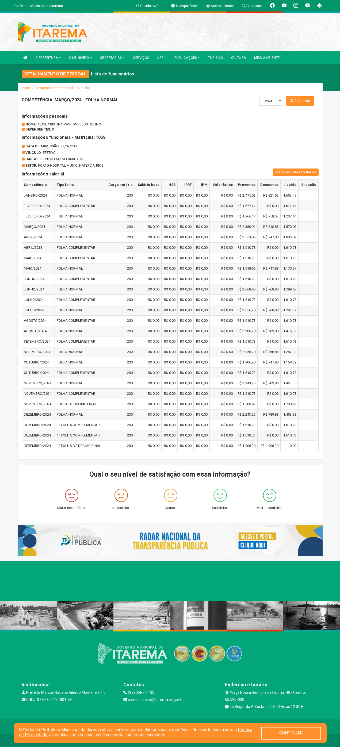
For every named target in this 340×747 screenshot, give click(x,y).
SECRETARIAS (112, 58)
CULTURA (238, 58)
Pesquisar (300, 101)
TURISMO (215, 58)
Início (26, 88)
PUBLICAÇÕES (187, 58)
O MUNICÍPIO (80, 58)
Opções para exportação (296, 172)
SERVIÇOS (141, 58)
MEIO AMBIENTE (267, 58)
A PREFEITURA (48, 58)
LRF (161, 58)
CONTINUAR (291, 732)
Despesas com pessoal (54, 88)
